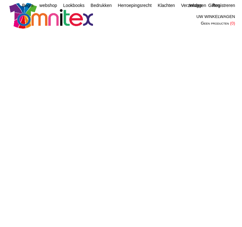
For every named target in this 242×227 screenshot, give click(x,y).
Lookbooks (73, 5)
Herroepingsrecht (135, 5)
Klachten (166, 5)
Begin (27, 5)
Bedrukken (101, 5)
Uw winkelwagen (215, 16)
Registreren (223, 5)
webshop (48, 5)
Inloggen (197, 5)
